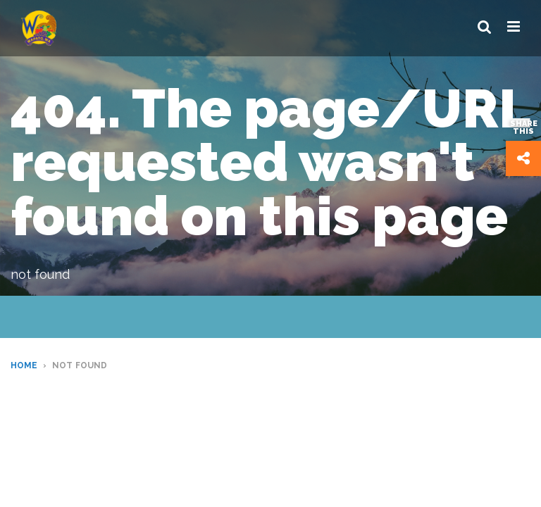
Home (24, 365)
